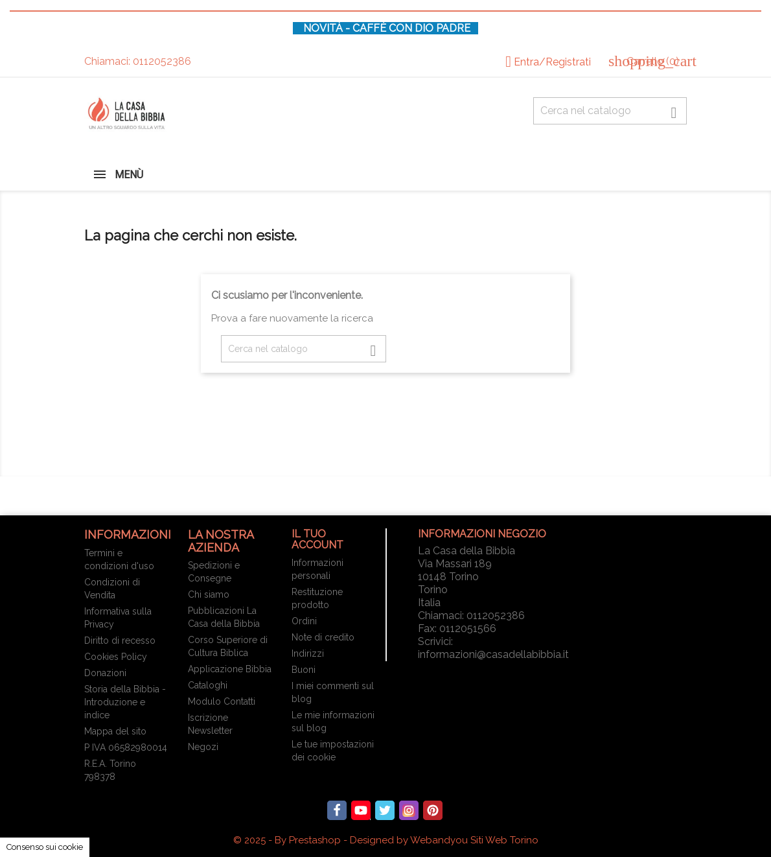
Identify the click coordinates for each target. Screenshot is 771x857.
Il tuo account (317, 540)
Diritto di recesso (119, 640)
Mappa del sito (115, 731)
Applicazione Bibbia (229, 669)
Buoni (304, 669)
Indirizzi (308, 653)
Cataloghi (207, 685)
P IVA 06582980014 (125, 747)
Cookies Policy (115, 657)
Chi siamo (208, 594)
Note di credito (323, 637)
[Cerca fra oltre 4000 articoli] (610, 110)
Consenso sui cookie (44, 847)
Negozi (203, 747)
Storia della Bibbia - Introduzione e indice (125, 702)
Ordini (304, 621)
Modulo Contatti (221, 701)
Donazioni (105, 673)
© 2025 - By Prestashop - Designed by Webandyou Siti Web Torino (385, 840)
